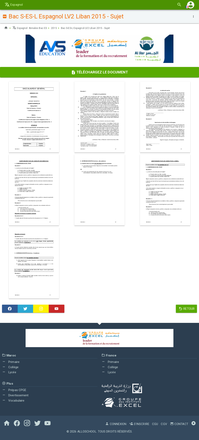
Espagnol (14, 4)
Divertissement (15, 395)
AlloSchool (86, 431)
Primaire (10, 362)
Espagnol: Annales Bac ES (31, 28)
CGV (164, 424)
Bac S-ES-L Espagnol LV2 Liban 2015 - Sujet (93, 28)
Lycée (9, 372)
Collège (10, 367)
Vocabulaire (13, 400)
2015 (57, 28)
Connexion (115, 424)
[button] (190, 5)
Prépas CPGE (14, 390)
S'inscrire (139, 424)
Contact (179, 424)
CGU (155, 424)
